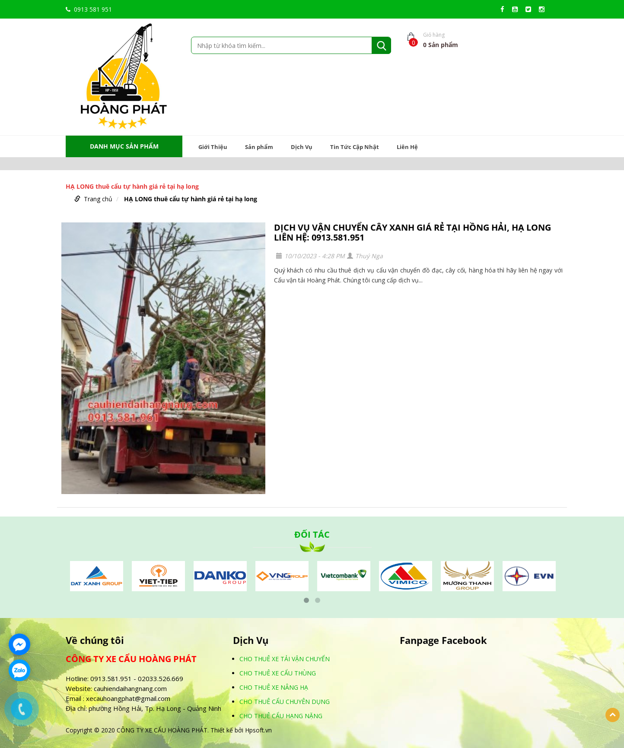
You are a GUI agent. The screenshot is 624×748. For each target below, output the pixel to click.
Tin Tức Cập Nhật (354, 147)
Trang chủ (98, 199)
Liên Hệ (407, 147)
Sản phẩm (259, 147)
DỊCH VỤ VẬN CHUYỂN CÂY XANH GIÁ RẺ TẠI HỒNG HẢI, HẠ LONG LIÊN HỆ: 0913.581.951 (412, 232)
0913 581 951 (89, 9)
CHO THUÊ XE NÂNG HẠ (273, 687)
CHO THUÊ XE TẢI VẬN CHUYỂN (284, 659)
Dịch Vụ (301, 147)
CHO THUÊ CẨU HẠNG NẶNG (280, 716)
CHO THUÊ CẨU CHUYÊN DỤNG (284, 701)
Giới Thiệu (212, 147)
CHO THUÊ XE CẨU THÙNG (277, 673)
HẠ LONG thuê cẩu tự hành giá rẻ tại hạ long (190, 199)
